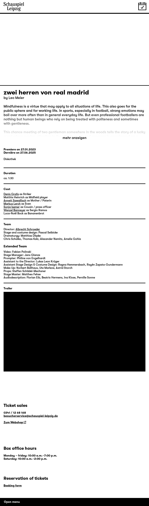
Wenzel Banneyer (14, 210)
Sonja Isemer (12, 207)
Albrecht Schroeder (28, 229)
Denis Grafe (11, 194)
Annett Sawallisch (15, 200)
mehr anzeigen (74, 138)
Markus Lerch (12, 203)
